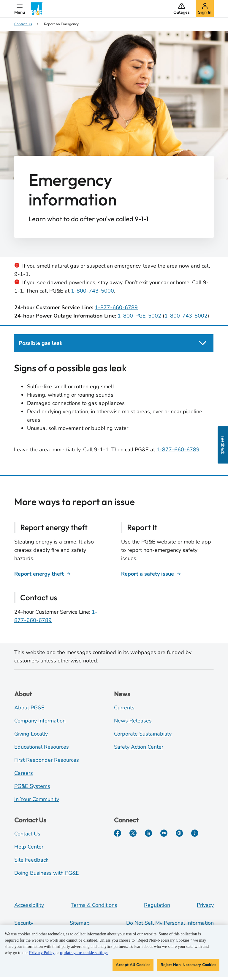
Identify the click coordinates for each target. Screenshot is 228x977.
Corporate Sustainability (143, 733)
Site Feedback (31, 859)
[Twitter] (133, 833)
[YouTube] (164, 833)
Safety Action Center (138, 746)
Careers (23, 773)
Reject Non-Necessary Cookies (188, 967)
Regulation (157, 905)
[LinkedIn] (148, 833)
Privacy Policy (42, 955)
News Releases (133, 720)
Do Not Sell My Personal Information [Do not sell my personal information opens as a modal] (170, 922)
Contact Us (27, 833)
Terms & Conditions (94, 905)
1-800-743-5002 (186, 315)
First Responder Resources (46, 760)
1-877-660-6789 (116, 307)
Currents (124, 707)
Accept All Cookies (133, 967)
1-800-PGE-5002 (139, 315)
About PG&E (29, 707)
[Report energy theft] (42, 574)
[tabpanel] (114, 412)
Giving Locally (31, 733)
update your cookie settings (84, 955)
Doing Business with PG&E (46, 873)
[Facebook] (117, 833)
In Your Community (36, 799)
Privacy (205, 905)
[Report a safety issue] (151, 574)
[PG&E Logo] (37, 8)
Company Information (40, 720)
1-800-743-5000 (92, 290)
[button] (19, 8)
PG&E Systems (32, 786)
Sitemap (80, 922)
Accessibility (29, 905)
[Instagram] (179, 833)
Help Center (28, 846)
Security (23, 922)
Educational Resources (41, 746)
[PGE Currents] (195, 833)
